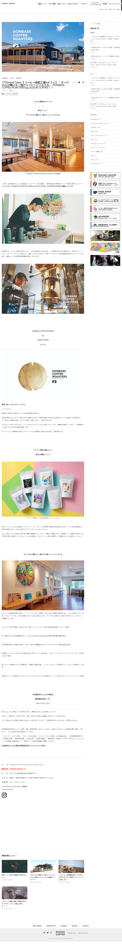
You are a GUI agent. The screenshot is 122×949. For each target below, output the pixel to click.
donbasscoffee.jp (8, 795)
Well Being (95, 136)
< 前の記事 (5, 84)
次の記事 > (20, 84)
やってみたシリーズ (98, 161)
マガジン (95, 178)
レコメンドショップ (98, 165)
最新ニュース (37, 6)
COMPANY (63, 933)
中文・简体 (107, 15)
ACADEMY (96, 144)
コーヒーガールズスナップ (100, 140)
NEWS (12, 84)
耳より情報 (48, 6)
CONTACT (85, 933)
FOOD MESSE (96, 182)
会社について (58, 6)
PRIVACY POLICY (83, 940)
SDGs (94, 157)
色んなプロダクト (71, 6)
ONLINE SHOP (51, 933)
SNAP (93, 174)
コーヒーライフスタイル (99, 153)
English (100, 15)
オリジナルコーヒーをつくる (94, 6)
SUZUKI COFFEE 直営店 (10, 100)
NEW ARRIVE (37, 933)
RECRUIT (75, 933)
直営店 (104, 6)
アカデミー (82, 6)
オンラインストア (114, 6)
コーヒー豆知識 (97, 170)
